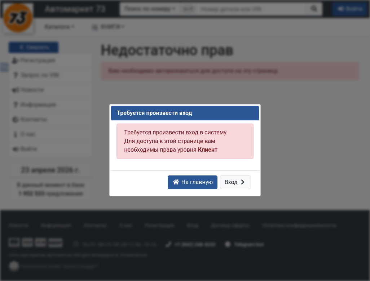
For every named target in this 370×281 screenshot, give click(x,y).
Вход (236, 182)
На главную (192, 182)
